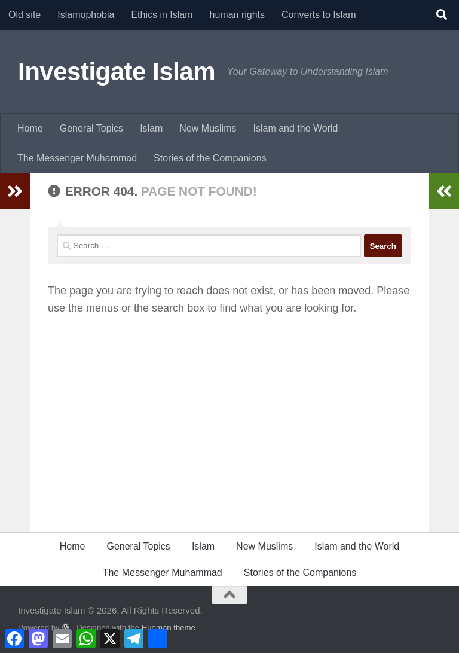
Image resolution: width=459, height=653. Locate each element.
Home (30, 128)
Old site (24, 15)
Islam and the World (295, 128)
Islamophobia (85, 15)
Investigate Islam (116, 71)
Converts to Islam (318, 15)
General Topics (91, 128)
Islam (151, 128)
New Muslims (207, 128)
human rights (237, 15)
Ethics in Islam (161, 15)
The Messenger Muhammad (77, 158)
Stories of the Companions (210, 158)
